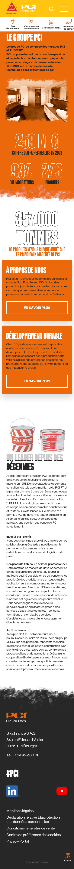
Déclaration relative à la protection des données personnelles (33, 819)
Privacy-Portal (17, 841)
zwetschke (44, 862)
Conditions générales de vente (30, 828)
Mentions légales (20, 811)
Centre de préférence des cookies (33, 835)
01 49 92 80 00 (27, 755)
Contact (67, 857)
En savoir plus (37, 308)
